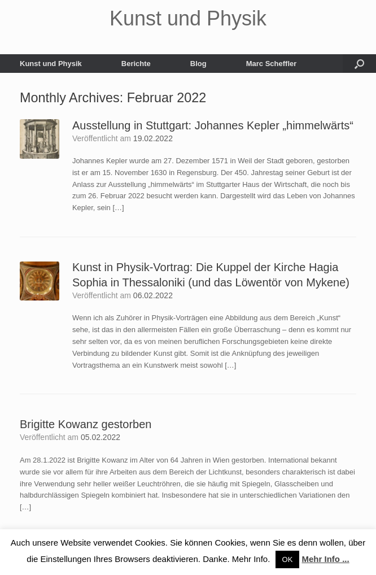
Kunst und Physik (51, 63)
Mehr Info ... (325, 559)
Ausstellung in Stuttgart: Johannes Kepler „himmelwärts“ (212, 125)
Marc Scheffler (271, 63)
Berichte (136, 63)
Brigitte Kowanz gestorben (85, 424)
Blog (198, 63)
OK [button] (287, 559)
